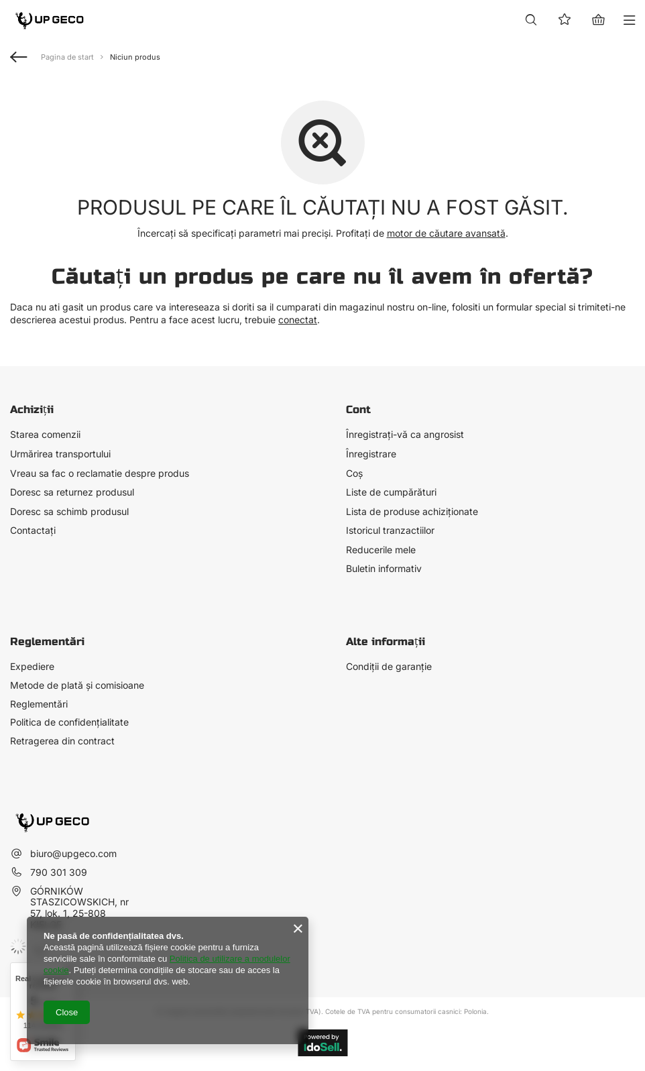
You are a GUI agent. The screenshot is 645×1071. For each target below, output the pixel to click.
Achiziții (32, 409)
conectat (297, 319)
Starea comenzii (45, 434)
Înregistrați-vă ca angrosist (405, 434)
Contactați (33, 530)
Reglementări (39, 704)
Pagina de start (67, 57)
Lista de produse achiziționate (412, 511)
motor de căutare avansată (446, 233)
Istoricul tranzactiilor (390, 530)
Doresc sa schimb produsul (69, 511)
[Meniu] (630, 20)
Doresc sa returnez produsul (72, 492)
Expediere (32, 666)
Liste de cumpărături (391, 492)
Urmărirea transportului (60, 454)
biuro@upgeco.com (73, 853)
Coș (354, 473)
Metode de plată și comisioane (77, 685)
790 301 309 (58, 872)
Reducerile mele (381, 550)
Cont (358, 409)
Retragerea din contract (62, 741)
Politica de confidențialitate (69, 722)
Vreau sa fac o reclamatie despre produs (99, 473)
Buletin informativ (384, 568)
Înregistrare (371, 454)
